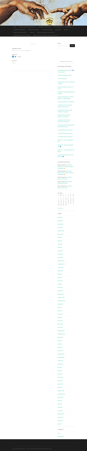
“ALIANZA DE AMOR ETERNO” (65, 75)
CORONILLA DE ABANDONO (19, 29)
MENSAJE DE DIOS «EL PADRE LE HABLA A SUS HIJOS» (45, 35)
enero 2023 (60, 327)
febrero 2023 (60, 324)
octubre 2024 (60, 267)
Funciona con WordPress (18, 448)
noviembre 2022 (61, 330)
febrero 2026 (60, 224)
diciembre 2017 (61, 413)
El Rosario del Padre (47, 29)
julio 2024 (60, 274)
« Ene (59, 208)
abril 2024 (60, 284)
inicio (59, 433)
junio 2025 (60, 240)
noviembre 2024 (61, 264)
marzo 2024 (60, 287)
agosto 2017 (60, 420)
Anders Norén (48, 448)
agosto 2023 (60, 304)
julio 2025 (60, 237)
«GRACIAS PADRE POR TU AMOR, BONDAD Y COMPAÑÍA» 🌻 (66, 166)
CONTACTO (32, 32)
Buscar (59, 43)
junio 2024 (60, 277)
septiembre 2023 (61, 300)
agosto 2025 (60, 234)
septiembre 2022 (61, 334)
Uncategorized (61, 436)
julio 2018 (60, 400)
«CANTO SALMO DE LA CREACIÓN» (66, 101)
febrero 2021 (60, 377)
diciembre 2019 (61, 390)
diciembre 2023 (61, 294)
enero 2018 (60, 410)
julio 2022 (60, 340)
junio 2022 (60, 344)
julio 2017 (60, 423)
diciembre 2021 (61, 354)
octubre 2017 (60, 417)
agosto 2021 (60, 364)
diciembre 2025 (61, 230)
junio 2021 (60, 370)
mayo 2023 (60, 314)
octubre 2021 (60, 360)
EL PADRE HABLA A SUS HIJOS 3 (65, 130)
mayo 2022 (60, 347)
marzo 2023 (60, 320)
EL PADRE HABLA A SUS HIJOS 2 (65, 133)
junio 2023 (60, 310)
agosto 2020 (60, 384)
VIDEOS (65, 29)
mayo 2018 (60, 407)
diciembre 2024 (61, 260)
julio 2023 (60, 307)
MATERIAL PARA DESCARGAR (19, 32)
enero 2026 (60, 227)
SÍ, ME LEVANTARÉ (62, 78)
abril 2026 (60, 217)
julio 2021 (60, 367)
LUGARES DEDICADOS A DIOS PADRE (21, 35)
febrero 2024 (60, 290)
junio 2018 (60, 404)
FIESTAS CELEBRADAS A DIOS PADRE (45, 32)
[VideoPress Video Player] (66, 55)
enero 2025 (60, 257)
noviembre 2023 (61, 297)
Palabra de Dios (16, 48)
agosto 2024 (60, 270)
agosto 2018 (60, 397)
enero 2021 (60, 380)
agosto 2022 (60, 337)
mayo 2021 (60, 374)
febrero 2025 (60, 254)
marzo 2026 (60, 220)
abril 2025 (60, 247)
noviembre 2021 (61, 357)
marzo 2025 (60, 250)
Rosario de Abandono (33, 29)
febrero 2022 (60, 350)
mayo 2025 (60, 244)
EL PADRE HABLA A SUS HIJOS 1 (65, 136)
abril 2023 (60, 317)
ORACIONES (57, 29)
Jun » (62, 208)
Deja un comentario (25, 50)
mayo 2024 (60, 280)
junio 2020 (60, 387)
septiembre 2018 (61, 394)
